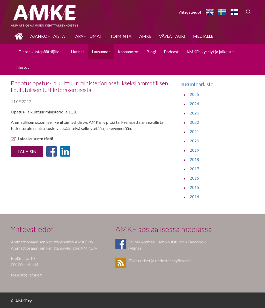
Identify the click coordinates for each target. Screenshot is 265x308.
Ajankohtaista (47, 36)
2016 (194, 177)
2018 (194, 159)
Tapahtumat (87, 36)
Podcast (171, 51)
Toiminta (120, 36)
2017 (194, 168)
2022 (194, 122)
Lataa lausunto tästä (32, 138)
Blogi (151, 51)
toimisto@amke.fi (27, 274)
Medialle (203, 36)
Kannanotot (128, 51)
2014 (194, 196)
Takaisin (26, 151)
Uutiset (77, 51)
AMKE (145, 36)
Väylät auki (172, 36)
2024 (194, 103)
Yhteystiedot (189, 12)
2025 (194, 94)
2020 (194, 140)
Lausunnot (101, 51)
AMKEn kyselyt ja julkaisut (210, 51)
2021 (194, 131)
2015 (194, 187)
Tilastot (22, 67)
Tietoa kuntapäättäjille (39, 51)
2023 (194, 112)
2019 (194, 150)
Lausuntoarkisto (196, 84)
